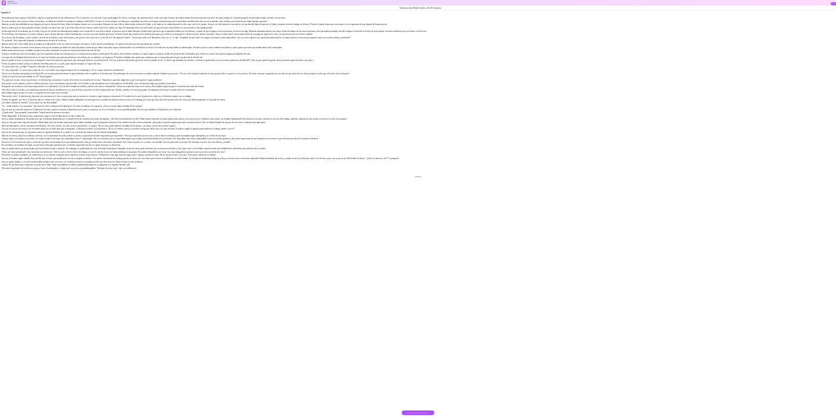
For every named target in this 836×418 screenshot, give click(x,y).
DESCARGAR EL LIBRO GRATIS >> (418, 413)
